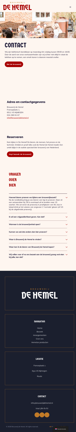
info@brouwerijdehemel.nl (18, 118)
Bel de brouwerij (14, 64)
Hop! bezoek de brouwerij (20, 154)
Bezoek (40, 332)
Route (39, 376)
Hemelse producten (39, 342)
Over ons (40, 339)
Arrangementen (39, 335)
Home (39, 328)
